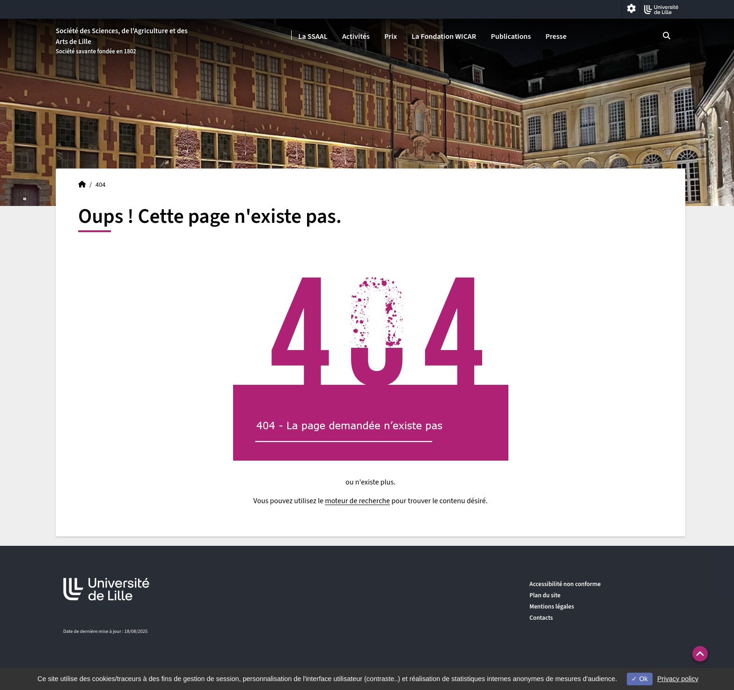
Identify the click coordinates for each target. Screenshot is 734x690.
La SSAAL (313, 36)
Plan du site (544, 595)
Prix (390, 36)
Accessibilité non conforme (565, 584)
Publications (511, 36)
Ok (639, 679)
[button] (700, 654)
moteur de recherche (357, 501)
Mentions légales (551, 606)
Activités (356, 36)
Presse (555, 36)
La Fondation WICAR (443, 36)
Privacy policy (677, 679)
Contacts (541, 617)
